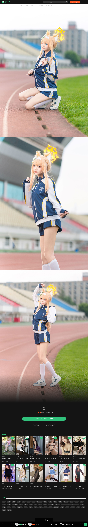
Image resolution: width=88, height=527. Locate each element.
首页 (14, 5)
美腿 (50, 501)
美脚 (21, 504)
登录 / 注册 (83, 2)
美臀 (68, 504)
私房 (71, 501)
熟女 (36, 507)
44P (63, 524)
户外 (24, 488)
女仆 (14, 507)
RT (35, 504)
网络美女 (24, 524)
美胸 (60, 501)
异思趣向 (32, 456)
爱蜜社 (74, 456)
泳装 (78, 507)
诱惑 (9, 501)
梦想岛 (8, 2)
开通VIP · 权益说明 (75, 2)
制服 (60, 488)
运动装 (63, 488)
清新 (26, 504)
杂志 (4, 504)
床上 (63, 504)
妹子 (24, 501)
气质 (62, 507)
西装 (6, 488)
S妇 (82, 504)
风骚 (41, 507)
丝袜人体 (32, 488)
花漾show (4, 483)
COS (4, 501)
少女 (67, 507)
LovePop (60, 483)
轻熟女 (6, 461)
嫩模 (45, 501)
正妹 (45, 504)
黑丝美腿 (10, 488)
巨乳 (26, 507)
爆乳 (4, 510)
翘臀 (72, 504)
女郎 (79, 488)
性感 (14, 501)
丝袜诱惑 (75, 488)
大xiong (66, 501)
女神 (55, 501)
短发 (9, 507)
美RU (77, 461)
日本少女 (20, 507)
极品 (49, 461)
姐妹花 (46, 488)
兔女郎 (72, 507)
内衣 (82, 501)
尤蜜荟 (17, 483)
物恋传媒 (47, 483)
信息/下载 (70, 524)
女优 (60, 461)
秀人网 (17, 456)
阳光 (31, 507)
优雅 (17, 488)
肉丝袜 (57, 504)
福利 (29, 501)
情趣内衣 (39, 501)
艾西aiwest (37, 524)
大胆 (77, 504)
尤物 (9, 504)
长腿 (45, 507)
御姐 (3, 461)
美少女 (9, 510)
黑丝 (19, 501)
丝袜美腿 (51, 504)
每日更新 (33, 5)
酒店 (35, 461)
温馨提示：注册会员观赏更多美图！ (44, 418)
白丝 (83, 507)
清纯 (31, 504)
